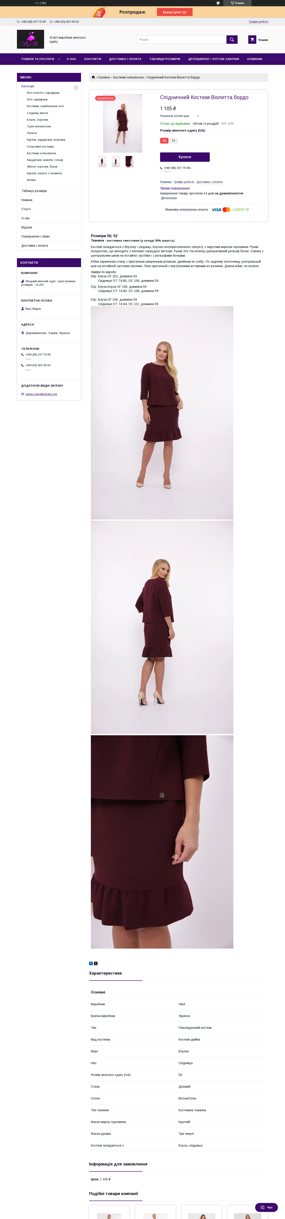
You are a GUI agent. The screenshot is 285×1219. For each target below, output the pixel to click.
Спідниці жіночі (37, 113)
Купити (185, 157)
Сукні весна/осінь (39, 126)
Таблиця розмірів (164, 59)
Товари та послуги (37, 59)
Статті (26, 209)
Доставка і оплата (125, 59)
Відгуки (26, 227)
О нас (71, 59)
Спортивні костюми (40, 146)
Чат (267, 1207)
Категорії (28, 86)
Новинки (254, 59)
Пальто (32, 133)
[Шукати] (232, 39)
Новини (26, 200)
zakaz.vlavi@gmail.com (41, 394)
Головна (104, 77)
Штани (31, 180)
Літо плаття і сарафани (43, 92)
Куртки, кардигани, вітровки (46, 139)
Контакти (92, 59)
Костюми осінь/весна (128, 77)
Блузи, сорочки (37, 119)
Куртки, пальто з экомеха (44, 173)
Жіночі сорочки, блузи (42, 166)
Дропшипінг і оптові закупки (213, 59)
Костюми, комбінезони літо (45, 106)
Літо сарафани (37, 99)
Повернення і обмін (35, 236)
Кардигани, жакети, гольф (45, 160)
